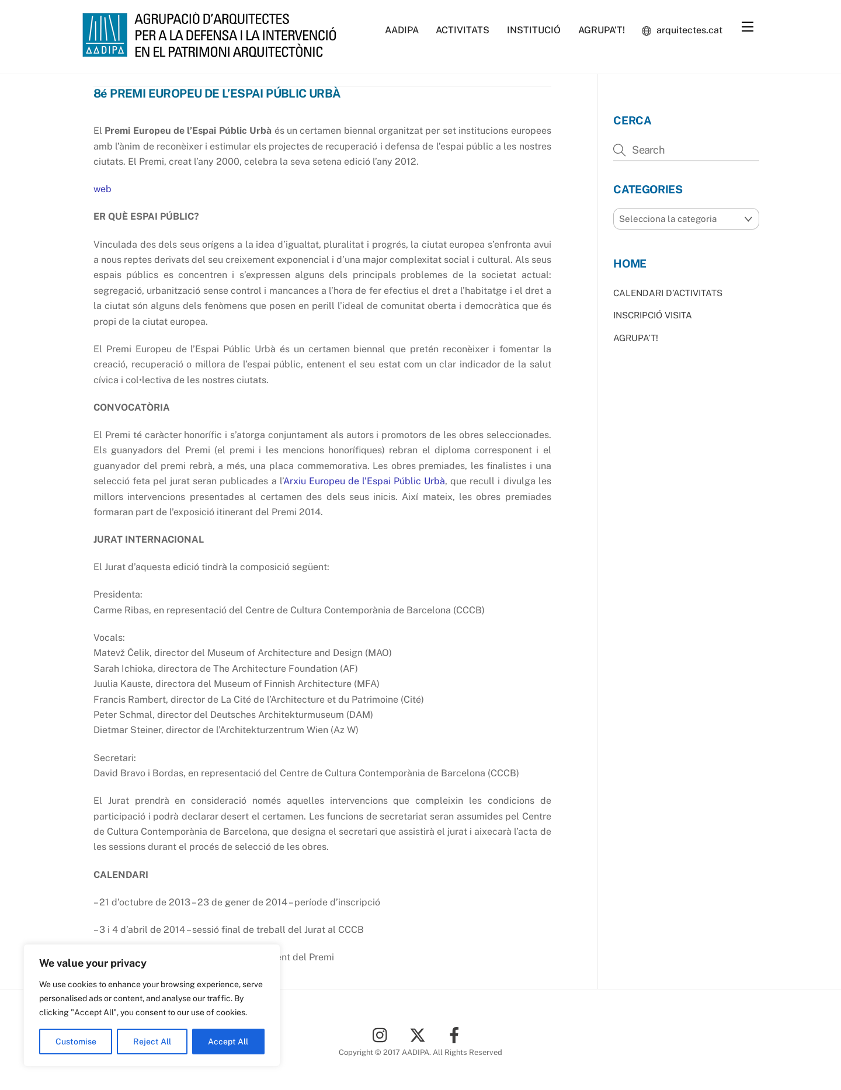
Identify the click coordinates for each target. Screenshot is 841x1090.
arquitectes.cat (682, 30)
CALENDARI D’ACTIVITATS (667, 292)
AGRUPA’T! (601, 30)
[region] (151, 1005)
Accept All (228, 1041)
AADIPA (402, 30)
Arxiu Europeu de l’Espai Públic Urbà (364, 481)
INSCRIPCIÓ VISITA (652, 315)
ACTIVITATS (462, 30)
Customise (75, 1041)
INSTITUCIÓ (534, 30)
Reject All (152, 1041)
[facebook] (456, 1034)
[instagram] (383, 1034)
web (102, 189)
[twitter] (420, 1034)
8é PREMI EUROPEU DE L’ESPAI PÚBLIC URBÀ (217, 93)
